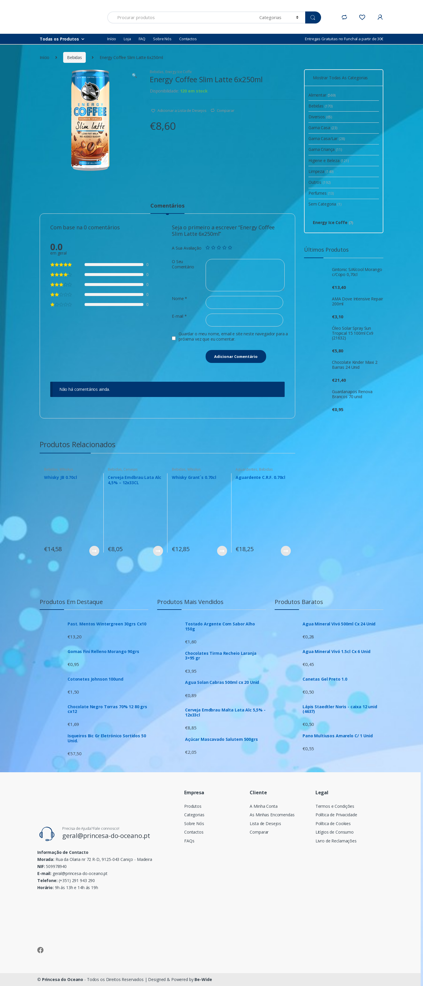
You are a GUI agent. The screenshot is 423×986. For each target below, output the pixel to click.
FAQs (189, 841)
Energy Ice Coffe (178, 71)
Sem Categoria (325, 204)
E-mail (179, 316)
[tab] (167, 208)
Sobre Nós (162, 38)
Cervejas (130, 469)
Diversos (320, 117)
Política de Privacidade (336, 814)
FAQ (142, 38)
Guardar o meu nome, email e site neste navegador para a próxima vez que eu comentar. (233, 336)
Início (111, 38)
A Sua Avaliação (187, 248)
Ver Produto (94, 551)
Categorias (194, 814)
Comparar (225, 110)
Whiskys (66, 469)
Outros (319, 182)
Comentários (167, 206)
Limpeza (321, 171)
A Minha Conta (263, 806)
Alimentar (322, 95)
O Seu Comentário (183, 264)
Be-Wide (203, 979)
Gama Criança (325, 149)
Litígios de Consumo (334, 832)
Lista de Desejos (265, 823)
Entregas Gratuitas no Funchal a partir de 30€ (344, 38)
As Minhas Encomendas (272, 814)
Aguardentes (246, 469)
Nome (179, 298)
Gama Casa (323, 127)
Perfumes (321, 193)
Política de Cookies (333, 823)
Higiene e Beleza (328, 160)
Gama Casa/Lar (326, 138)
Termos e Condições (334, 806)
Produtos (193, 806)
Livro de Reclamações (336, 841)
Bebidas (74, 57)
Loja (127, 38)
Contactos (188, 38)
